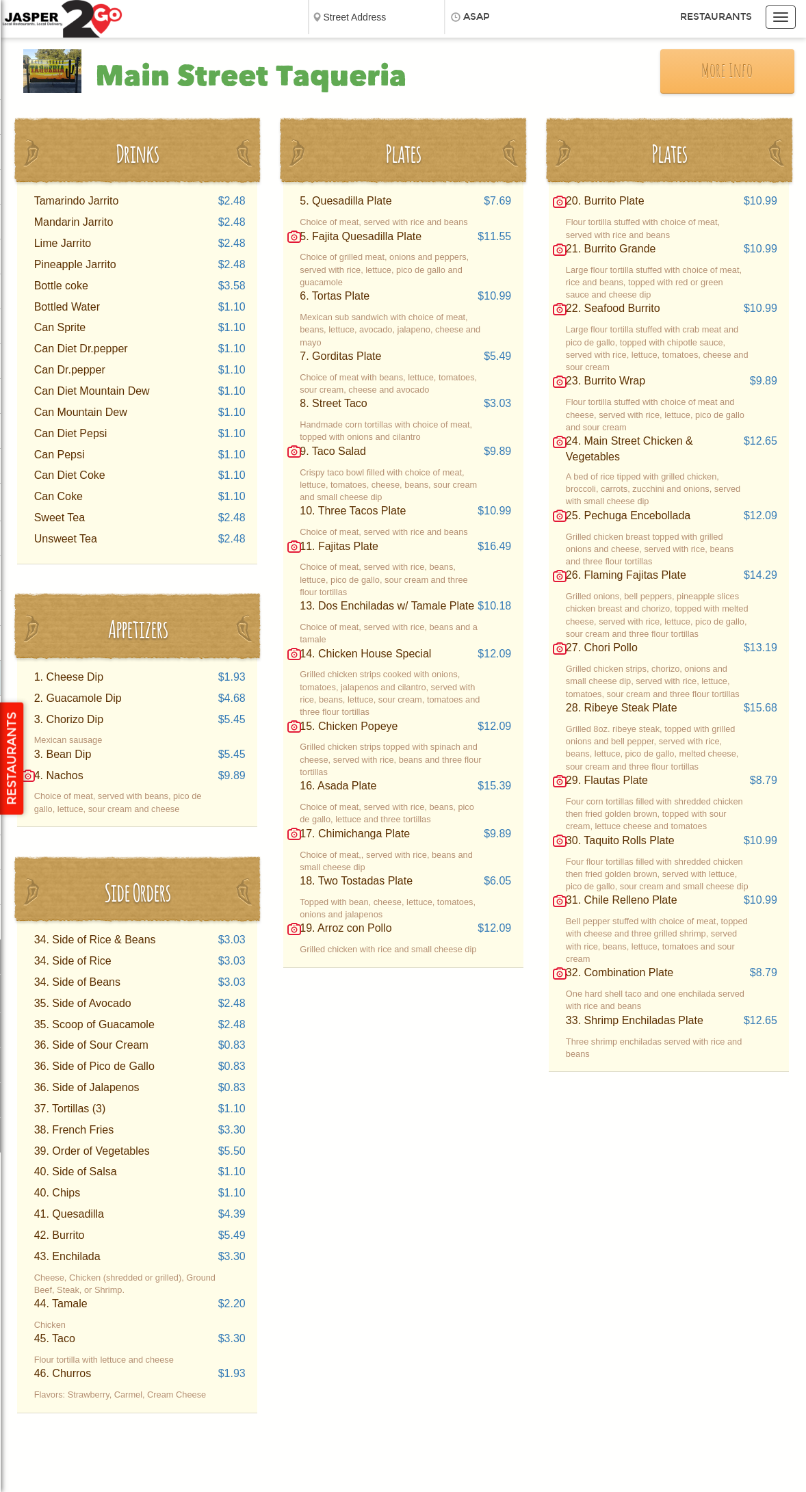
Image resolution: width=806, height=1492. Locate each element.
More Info (727, 71)
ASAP (476, 17)
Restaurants (716, 17)
